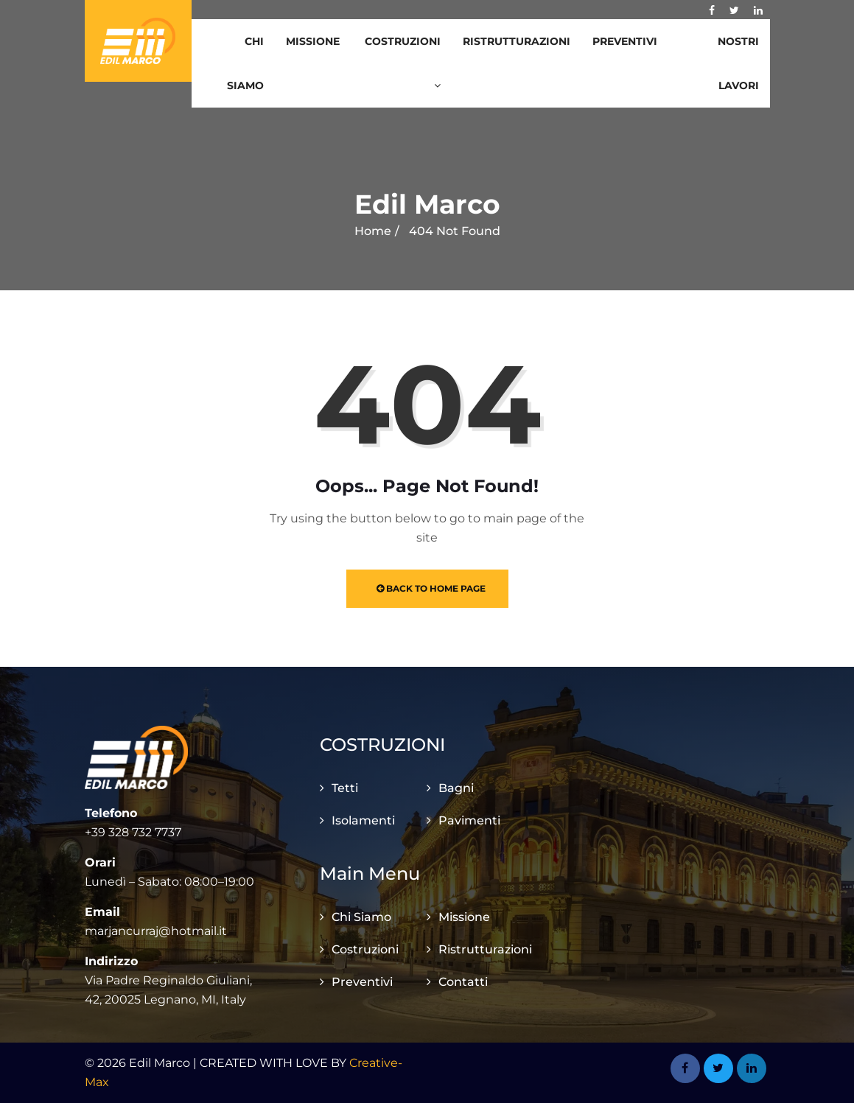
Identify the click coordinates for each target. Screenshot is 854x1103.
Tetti (345, 788)
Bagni (456, 788)
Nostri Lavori (738, 63)
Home (372, 231)
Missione (313, 41)
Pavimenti (469, 820)
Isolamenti (363, 820)
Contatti (463, 982)
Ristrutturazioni (516, 41)
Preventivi (624, 41)
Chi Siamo (245, 63)
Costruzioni (403, 63)
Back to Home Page (431, 588)
